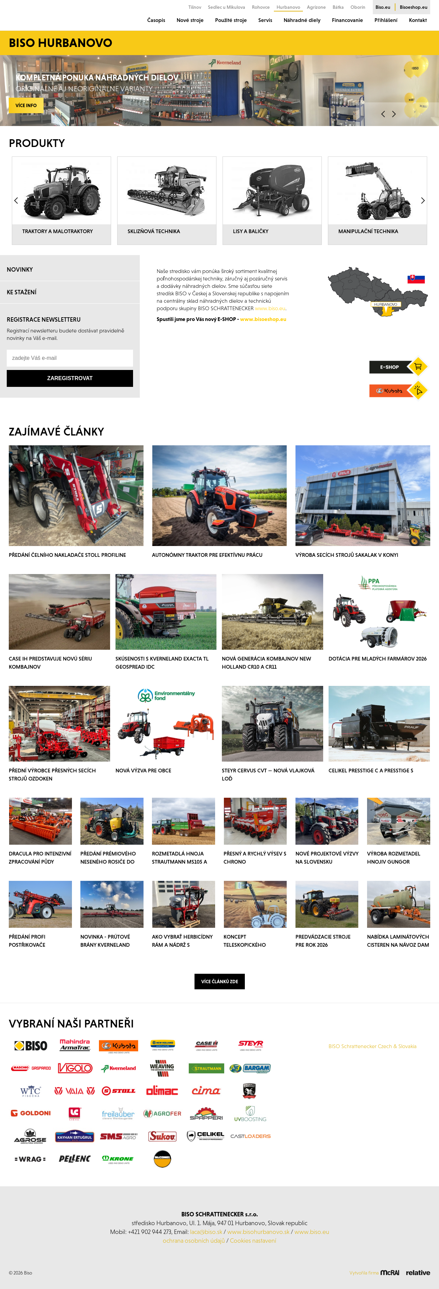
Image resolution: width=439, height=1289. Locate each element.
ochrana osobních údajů (194, 1255)
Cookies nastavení (253, 1255)
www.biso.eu (311, 1246)
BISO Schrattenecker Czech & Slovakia (373, 1061)
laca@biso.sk (206, 1246)
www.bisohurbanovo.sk (258, 1246)
